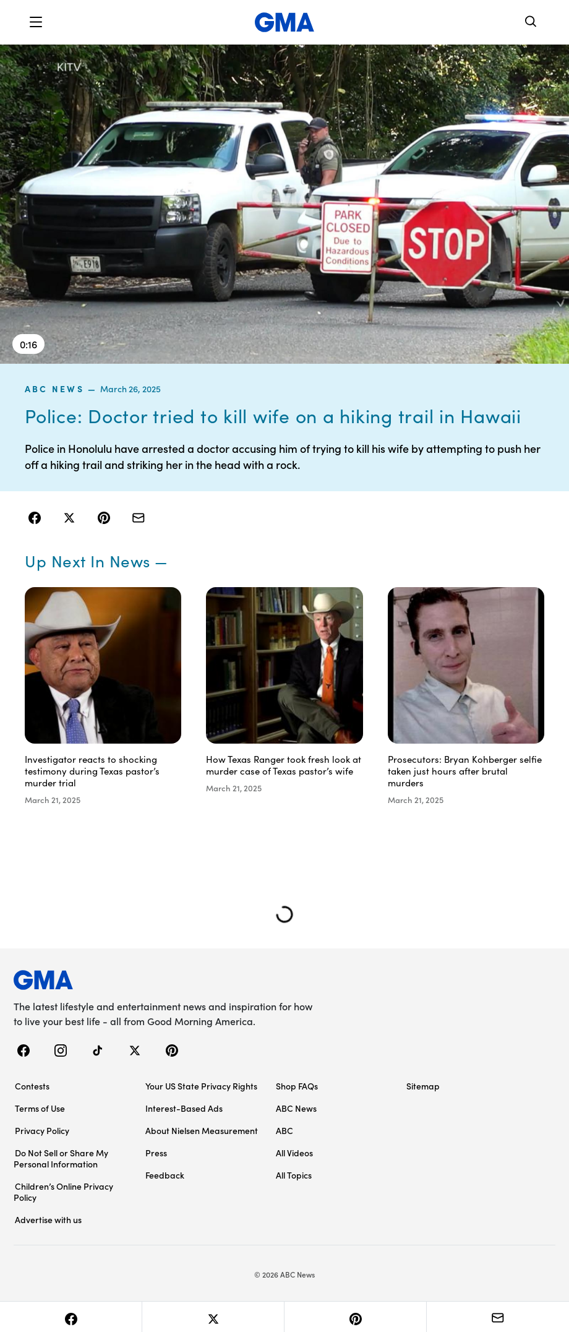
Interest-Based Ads (184, 1108)
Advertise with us (48, 1219)
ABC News (54, 388)
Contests (32, 1086)
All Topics (294, 1175)
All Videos (294, 1152)
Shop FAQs (297, 1086)
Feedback (164, 1175)
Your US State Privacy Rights (201, 1086)
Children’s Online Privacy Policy (63, 1191)
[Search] (531, 22)
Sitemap (423, 1086)
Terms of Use (40, 1108)
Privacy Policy (42, 1130)
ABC (284, 1130)
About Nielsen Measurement (201, 1130)
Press (156, 1152)
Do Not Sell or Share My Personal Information (61, 1158)
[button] (36, 22)
